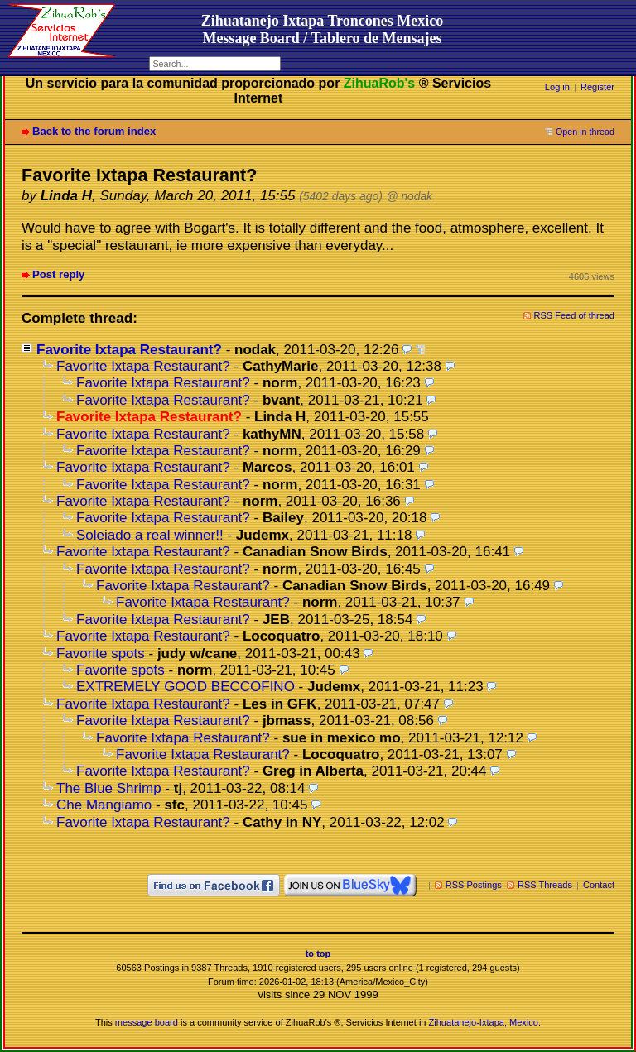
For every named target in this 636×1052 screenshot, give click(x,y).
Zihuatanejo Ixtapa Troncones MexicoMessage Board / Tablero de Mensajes (322, 29)
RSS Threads (545, 885)
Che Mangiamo (104, 805)
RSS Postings (474, 885)
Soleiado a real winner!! (150, 535)
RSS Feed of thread (574, 315)
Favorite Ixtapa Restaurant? (129, 350)
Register (597, 87)
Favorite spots (100, 653)
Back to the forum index (94, 131)
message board (146, 1022)
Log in (557, 87)
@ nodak (409, 196)
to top (318, 953)
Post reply (58, 274)
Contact (598, 885)
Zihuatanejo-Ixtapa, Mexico (483, 1022)
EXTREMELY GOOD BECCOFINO (185, 686)
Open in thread (585, 132)
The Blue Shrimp (108, 788)
